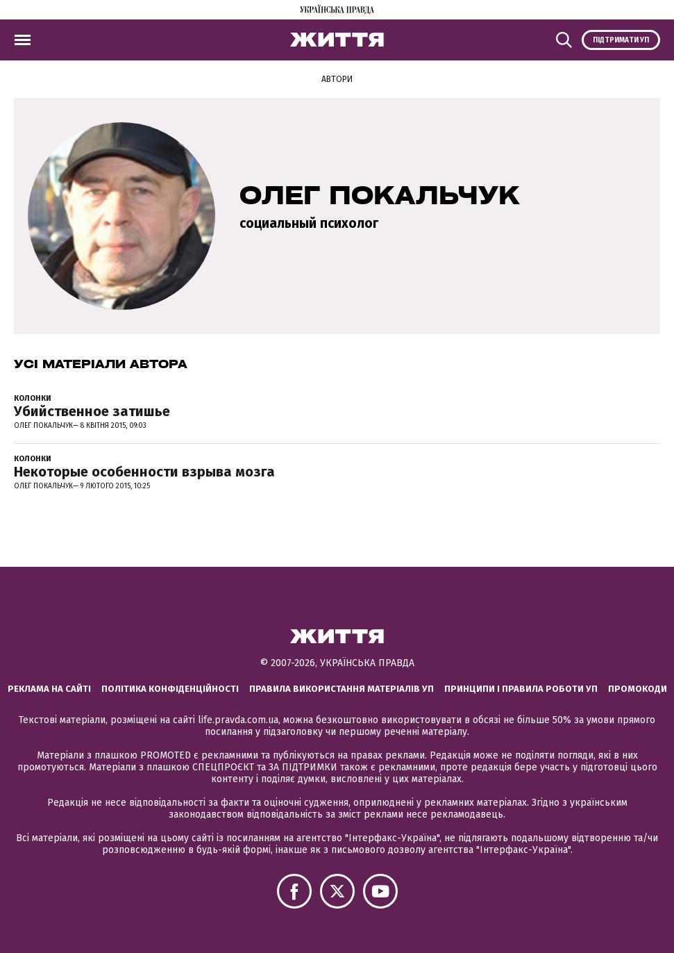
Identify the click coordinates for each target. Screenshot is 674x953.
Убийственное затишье (92, 411)
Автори (337, 79)
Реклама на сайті (49, 688)
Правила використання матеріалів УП (341, 688)
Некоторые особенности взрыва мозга (144, 471)
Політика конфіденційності (170, 688)
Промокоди (637, 688)
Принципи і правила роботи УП (521, 688)
